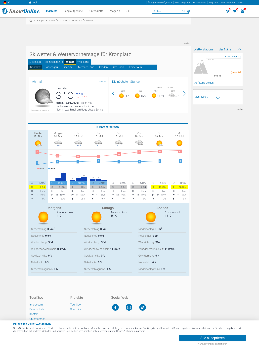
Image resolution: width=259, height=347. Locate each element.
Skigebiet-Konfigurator (161, 2)
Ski (128, 11)
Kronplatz (35, 67)
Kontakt (33, 314)
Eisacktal (68, 67)
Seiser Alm (135, 67)
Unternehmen (37, 318)
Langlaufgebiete (73, 11)
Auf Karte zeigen (204, 82)
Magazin (115, 11)
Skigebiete (35, 61)
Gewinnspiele (199, 2)
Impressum (36, 304)
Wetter (70, 61)
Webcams (83, 61)
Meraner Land (86, 67)
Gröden (103, 67)
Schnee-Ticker (228, 2)
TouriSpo (75, 304)
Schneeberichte (54, 61)
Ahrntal (237, 72)
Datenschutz (36, 309)
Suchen (183, 11)
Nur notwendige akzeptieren (212, 344)
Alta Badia (119, 67)
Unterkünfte (96, 11)
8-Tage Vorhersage (107, 126)
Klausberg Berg (233, 56)
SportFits (75, 309)
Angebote (213, 2)
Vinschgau (51, 67)
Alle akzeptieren (212, 338)
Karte (240, 2)
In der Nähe (188, 11)
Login (35, 2)
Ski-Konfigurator (182, 2)
